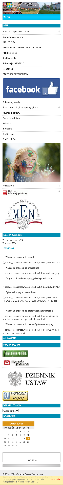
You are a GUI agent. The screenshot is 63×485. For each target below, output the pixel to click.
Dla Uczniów (8, 134)
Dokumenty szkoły (11, 102)
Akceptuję (55, 479)
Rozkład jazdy (9, 58)
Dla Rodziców (9, 139)
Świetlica (7, 123)
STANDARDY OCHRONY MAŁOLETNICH (22, 47)
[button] (59, 32)
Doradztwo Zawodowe (13, 37)
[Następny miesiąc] (28, 424)
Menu (6, 17)
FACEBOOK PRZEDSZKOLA (16, 74)
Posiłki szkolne (10, 53)
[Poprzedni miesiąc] (3, 424)
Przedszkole (8, 185)
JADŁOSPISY (9, 42)
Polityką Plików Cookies (27, 482)
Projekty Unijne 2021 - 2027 (16, 31)
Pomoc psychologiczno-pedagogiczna (20, 107)
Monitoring (8, 69)
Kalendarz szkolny (11, 113)
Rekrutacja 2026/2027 (13, 63)
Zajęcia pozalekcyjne (12, 118)
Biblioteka (7, 128)
